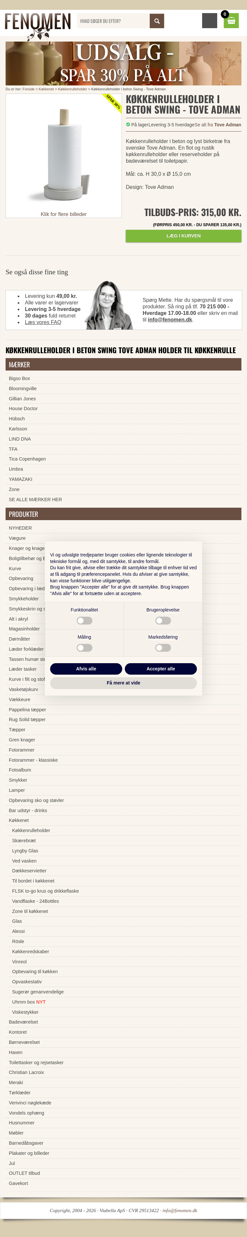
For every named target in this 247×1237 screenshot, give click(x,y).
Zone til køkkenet (30, 911)
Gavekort (18, 1183)
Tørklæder (19, 1092)
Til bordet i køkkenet (33, 880)
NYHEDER (20, 528)
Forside (29, 89)
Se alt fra (218, 124)
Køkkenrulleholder (72, 89)
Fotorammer (21, 750)
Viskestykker (25, 1012)
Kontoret (18, 1032)
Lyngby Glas (25, 850)
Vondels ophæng (26, 1113)
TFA (13, 449)
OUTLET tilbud (24, 1173)
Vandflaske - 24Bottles (35, 901)
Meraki (16, 1082)
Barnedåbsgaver (26, 1143)
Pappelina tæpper (27, 709)
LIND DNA (20, 439)
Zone (14, 489)
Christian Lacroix (26, 1072)
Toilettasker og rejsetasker (36, 1062)
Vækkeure (19, 699)
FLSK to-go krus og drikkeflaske (45, 891)
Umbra (16, 469)
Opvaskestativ (27, 981)
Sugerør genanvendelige (38, 991)
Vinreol (19, 961)
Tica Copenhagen (27, 459)
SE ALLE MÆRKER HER (35, 499)
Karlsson (18, 428)
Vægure (17, 538)
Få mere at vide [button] (123, 682)
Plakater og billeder (29, 1153)
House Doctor (23, 408)
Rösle (18, 941)
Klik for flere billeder (64, 214)
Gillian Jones (22, 398)
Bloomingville (23, 388)
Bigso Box (19, 378)
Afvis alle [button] (86, 668)
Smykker (18, 780)
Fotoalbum (20, 770)
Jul (12, 1163)
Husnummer (21, 1122)
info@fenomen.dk (170, 319)
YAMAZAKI (20, 479)
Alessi (18, 931)
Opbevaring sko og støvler (36, 800)
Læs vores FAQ (43, 322)
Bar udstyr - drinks (28, 810)
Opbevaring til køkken (35, 971)
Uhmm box (29, 1002)
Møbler (16, 1133)
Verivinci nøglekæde (30, 1102)
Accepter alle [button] (160, 668)
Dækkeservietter (29, 870)
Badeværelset (23, 1022)
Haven (16, 1052)
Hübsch (17, 418)
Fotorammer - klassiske (33, 760)
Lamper (17, 790)
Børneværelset (24, 1042)
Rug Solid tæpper (27, 719)
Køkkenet (46, 89)
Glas (17, 921)
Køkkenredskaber (30, 951)
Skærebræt (24, 840)
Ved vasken (24, 861)
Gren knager (22, 739)
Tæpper (17, 729)
